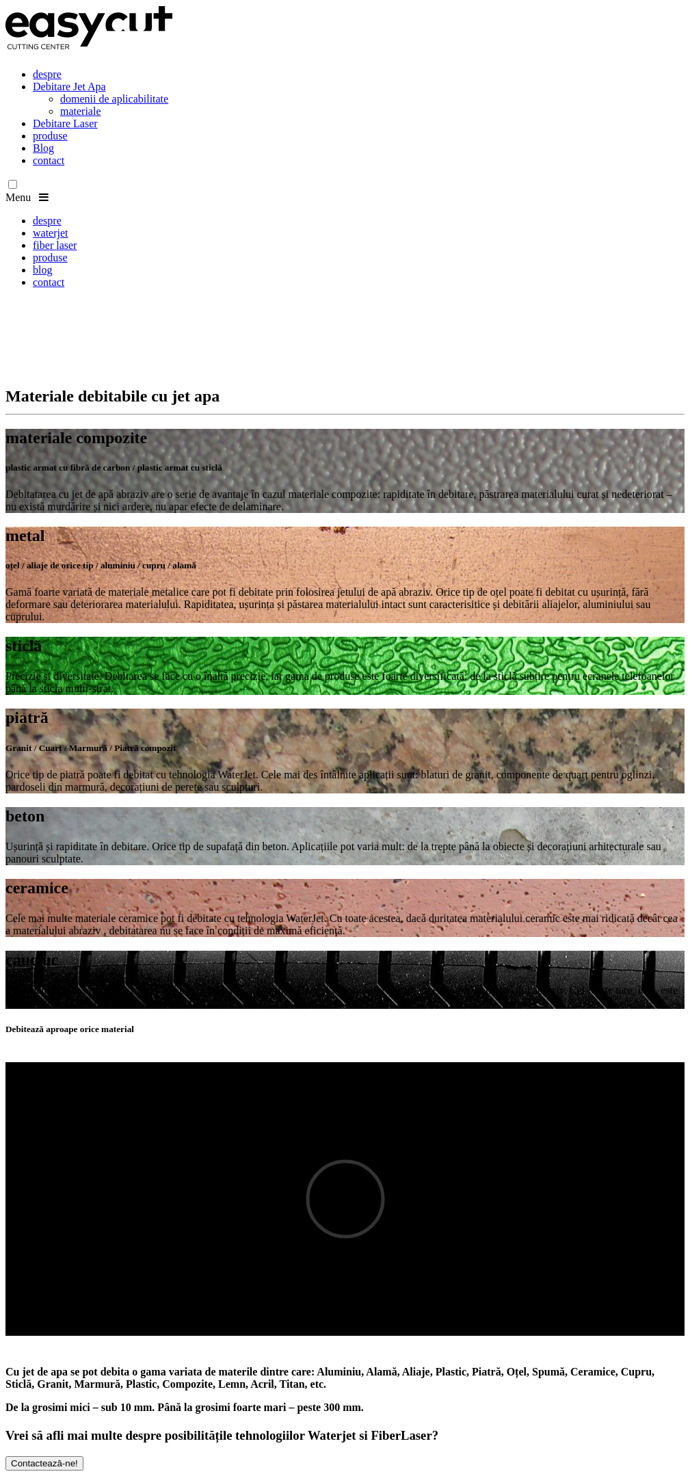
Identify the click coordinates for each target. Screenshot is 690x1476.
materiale (80, 111)
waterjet (50, 233)
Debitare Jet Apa (69, 86)
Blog (43, 148)
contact (48, 160)
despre (47, 74)
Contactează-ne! (44, 1463)
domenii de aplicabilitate (114, 99)
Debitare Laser (65, 123)
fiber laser (55, 245)
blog (42, 270)
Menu (27, 197)
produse (50, 136)
